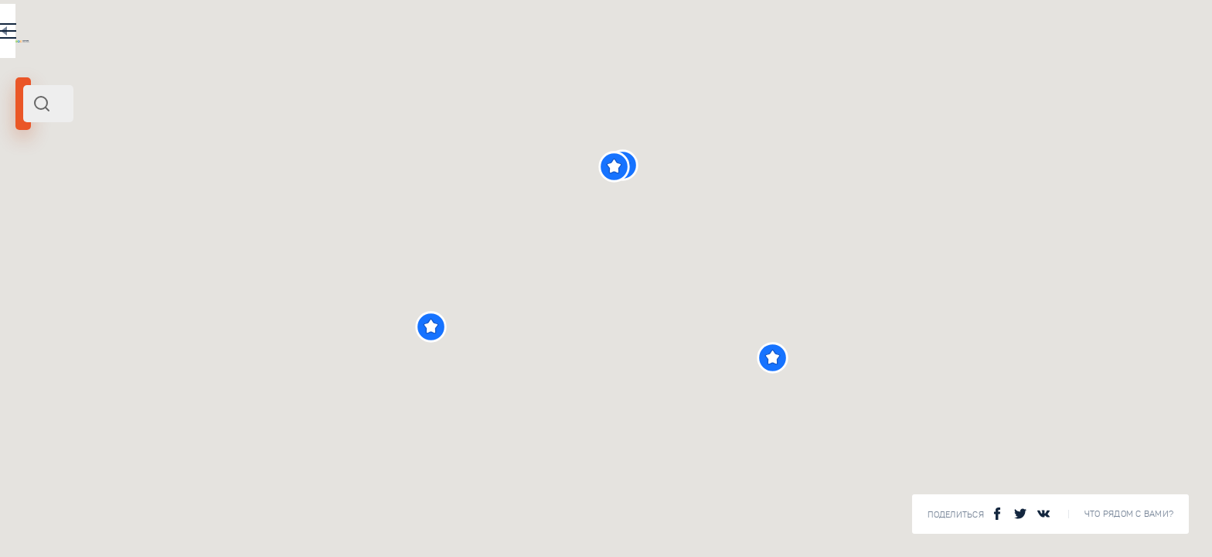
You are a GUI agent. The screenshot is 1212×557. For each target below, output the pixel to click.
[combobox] (270, 103)
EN (463, 34)
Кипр (32, 215)
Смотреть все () (479, 526)
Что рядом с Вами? (1128, 514)
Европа (63, 215)
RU (430, 34)
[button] (705, 326)
